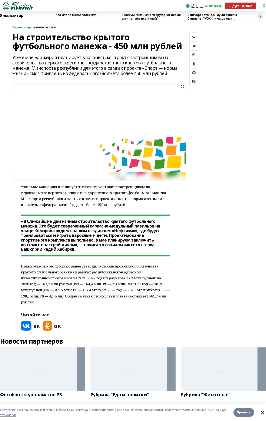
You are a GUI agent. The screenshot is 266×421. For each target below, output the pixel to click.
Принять (244, 412)
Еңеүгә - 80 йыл (240, 6)
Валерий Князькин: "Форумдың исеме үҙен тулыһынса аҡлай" (151, 16)
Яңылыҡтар (11, 15)
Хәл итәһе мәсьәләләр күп (76, 15)
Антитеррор (213, 6)
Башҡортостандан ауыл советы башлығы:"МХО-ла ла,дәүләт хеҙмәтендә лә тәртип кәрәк (212, 16)
